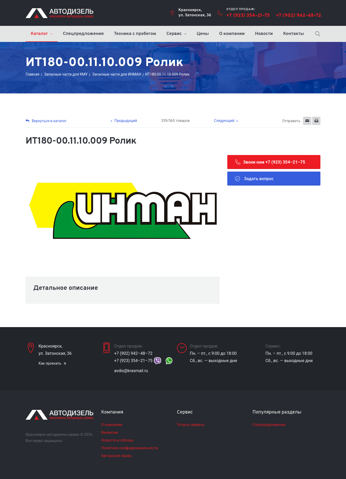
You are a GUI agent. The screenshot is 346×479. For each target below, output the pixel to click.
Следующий (224, 121)
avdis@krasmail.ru (131, 370)
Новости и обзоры (117, 440)
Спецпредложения (83, 34)
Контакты (293, 34)
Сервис (174, 34)
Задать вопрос (254, 178)
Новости (264, 34)
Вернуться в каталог (46, 121)
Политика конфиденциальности (129, 448)
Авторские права (116, 456)
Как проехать (50, 363)
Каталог (39, 34)
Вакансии (109, 432)
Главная (32, 74)
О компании (232, 34)
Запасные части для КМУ (65, 74)
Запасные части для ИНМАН (116, 74)
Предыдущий (125, 121)
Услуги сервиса (190, 425)
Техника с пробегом (135, 34)
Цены (203, 34)
